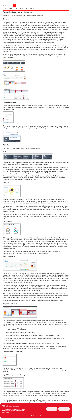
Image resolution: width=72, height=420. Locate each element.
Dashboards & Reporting (10, 8)
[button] (14, 5)
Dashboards (18, 8)
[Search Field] (9, 5)
